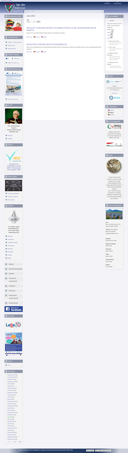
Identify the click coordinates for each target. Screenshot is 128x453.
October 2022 (10, 414)
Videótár (10, 255)
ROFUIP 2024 (11, 45)
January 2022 (10, 421)
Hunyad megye (117, 3)
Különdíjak (10, 252)
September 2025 (11, 381)
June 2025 (10, 383)
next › (15, 441)
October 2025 (10, 379)
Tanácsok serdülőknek (13, 193)
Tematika (10, 138)
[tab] (13, 264)
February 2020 (11, 432)
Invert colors (112, 47)
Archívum (32, 11)
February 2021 (11, 428)
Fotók (9, 365)
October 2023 (10, 403)
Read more (29, 37)
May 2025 (9, 386)
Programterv (11, 239)
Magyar (111, 112)
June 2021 (10, 425)
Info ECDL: (114, 93)
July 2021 (9, 423)
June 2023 (10, 408)
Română (37, 37)
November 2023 (11, 401)
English (44, 37)
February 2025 (11, 388)
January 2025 (10, 390)
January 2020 (10, 434)
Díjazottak (10, 248)
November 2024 (11, 392)
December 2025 (11, 375)
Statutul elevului (12, 48)
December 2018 (11, 439)
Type (28, 20)
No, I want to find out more (103, 450)
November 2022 (11, 412)
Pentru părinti (11, 199)
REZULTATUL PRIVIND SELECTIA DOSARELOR (47, 44)
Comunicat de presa (13, 99)
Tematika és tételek (13, 242)
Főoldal (10, 0)
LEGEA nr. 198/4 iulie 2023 (14, 42)
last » (20, 441)
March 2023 (10, 410)
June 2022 (10, 417)
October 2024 (10, 395)
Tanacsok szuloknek (13, 196)
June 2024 (10, 397)
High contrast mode (114, 41)
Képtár (9, 258)
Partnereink (107, 3)
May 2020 (9, 430)
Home (28, 11)
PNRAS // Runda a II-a (13, 63)
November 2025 (11, 377)
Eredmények (11, 245)
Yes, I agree (90, 450)
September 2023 (11, 406)
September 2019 (11, 437)
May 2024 (9, 399)
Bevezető (10, 135)
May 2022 (9, 419)
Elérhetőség (4, 0)
